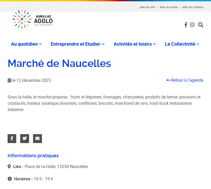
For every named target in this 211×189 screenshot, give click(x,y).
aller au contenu (192, 7)
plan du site (147, 7)
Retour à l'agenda (184, 78)
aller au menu (169, 7)
